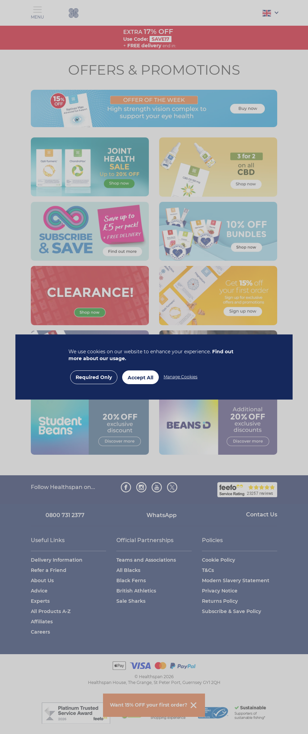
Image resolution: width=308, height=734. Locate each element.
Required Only (94, 377)
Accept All (140, 378)
